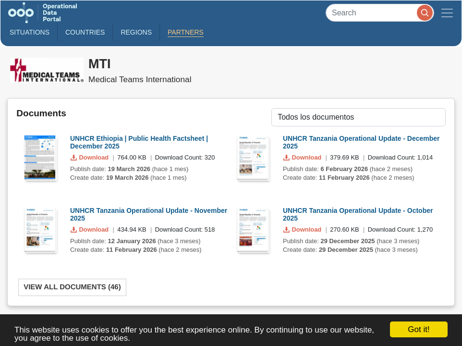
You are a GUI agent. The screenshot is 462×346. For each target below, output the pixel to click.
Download (90, 157)
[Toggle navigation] (447, 13)
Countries (85, 32)
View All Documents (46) (72, 287)
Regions (136, 32)
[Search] (380, 13)
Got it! (418, 329)
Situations (29, 32)
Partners (186, 32)
